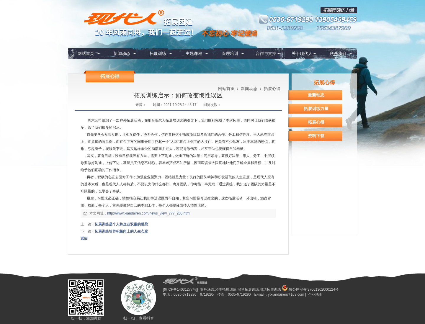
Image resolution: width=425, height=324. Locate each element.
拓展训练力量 (316, 108)
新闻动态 (122, 53)
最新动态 (316, 95)
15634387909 (333, 28)
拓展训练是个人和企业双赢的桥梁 (121, 224)
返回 (84, 238)
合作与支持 (266, 53)
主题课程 (194, 53)
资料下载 (316, 135)
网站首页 (86, 53)
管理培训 (230, 53)
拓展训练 (158, 53)
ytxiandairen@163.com (286, 294)
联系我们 (338, 53)
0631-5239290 (285, 28)
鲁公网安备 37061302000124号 (310, 289)
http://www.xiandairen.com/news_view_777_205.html (148, 213)
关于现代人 (302, 53)
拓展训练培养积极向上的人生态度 (121, 231)
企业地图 (315, 294)
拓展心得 (271, 88)
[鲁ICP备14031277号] (180, 289)
